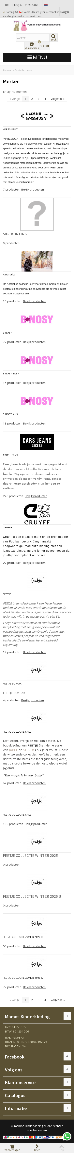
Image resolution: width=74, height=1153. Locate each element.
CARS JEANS (10, 455)
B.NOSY (7, 332)
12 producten (12, 652)
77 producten (12, 342)
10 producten (12, 301)
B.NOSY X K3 (10, 414)
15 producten (12, 383)
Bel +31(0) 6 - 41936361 (22, 5)
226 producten (13, 496)
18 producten (12, 423)
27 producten (12, 563)
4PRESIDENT (10, 129)
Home (7, 70)
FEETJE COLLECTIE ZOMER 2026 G (23, 977)
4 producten (11, 700)
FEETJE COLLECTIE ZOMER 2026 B (23, 937)
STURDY (29, 750)
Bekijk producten (32, 189)
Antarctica (9, 274)
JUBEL (13, 750)
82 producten (12, 783)
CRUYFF (7, 527)
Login (65, 12)
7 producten (11, 189)
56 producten (12, 946)
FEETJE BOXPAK (12, 683)
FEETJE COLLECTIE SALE (17, 731)
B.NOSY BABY (11, 373)
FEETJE (7, 594)
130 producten (13, 824)
